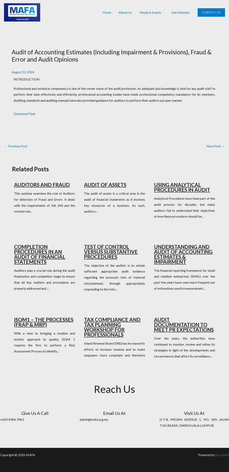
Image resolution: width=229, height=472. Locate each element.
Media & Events (152, 12)
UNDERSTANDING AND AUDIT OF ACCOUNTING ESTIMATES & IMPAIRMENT (183, 254)
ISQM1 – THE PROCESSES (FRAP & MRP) (43, 321)
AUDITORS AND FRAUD (42, 185)
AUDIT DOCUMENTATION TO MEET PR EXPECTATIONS (184, 324)
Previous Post (15, 146)
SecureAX (222, 455)
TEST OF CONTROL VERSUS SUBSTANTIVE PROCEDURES (111, 252)
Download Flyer (25, 114)
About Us (128, 12)
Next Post (216, 146)
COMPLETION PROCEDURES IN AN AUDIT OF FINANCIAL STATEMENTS (39, 254)
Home (110, 12)
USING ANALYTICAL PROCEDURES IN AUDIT (182, 187)
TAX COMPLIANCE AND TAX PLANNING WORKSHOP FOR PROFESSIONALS (112, 327)
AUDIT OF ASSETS (105, 185)
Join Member (181, 12)
